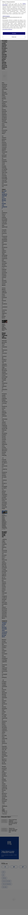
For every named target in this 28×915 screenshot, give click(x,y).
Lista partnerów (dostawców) (7, 28)
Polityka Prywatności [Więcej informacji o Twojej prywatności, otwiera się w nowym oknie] (6, 15)
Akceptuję (14, 32)
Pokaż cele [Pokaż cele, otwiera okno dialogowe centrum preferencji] (14, 36)
